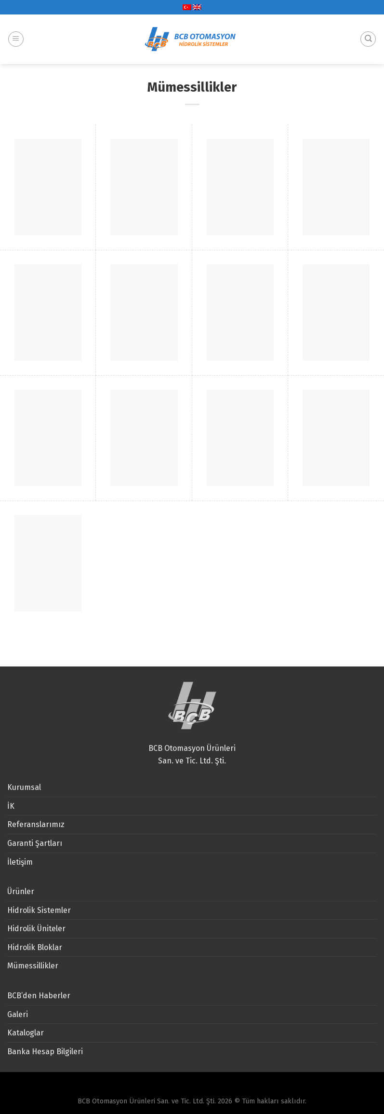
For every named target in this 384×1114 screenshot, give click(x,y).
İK (10, 806)
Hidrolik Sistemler (39, 910)
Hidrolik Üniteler (36, 928)
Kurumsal (24, 787)
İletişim (20, 862)
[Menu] (16, 30)
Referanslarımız (36, 824)
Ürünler (20, 891)
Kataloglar (25, 1032)
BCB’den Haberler (38, 995)
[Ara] (368, 30)
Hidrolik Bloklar (34, 947)
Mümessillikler (32, 965)
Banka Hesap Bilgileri (45, 1051)
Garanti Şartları (34, 843)
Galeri (17, 1014)
